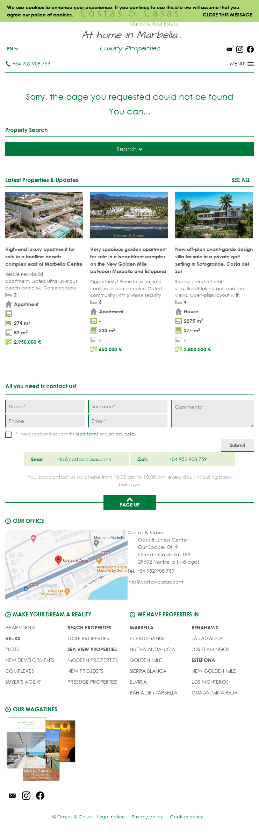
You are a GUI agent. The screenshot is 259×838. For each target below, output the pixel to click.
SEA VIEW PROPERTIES (92, 649)
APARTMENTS (20, 627)
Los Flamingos (211, 649)
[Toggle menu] (233, 64)
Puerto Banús (147, 638)
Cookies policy (186, 817)
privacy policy (122, 434)
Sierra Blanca (148, 671)
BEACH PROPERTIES (89, 627)
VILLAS (12, 638)
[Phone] (45, 420)
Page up (130, 502)
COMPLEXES (19, 671)
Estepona (203, 660)
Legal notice (111, 817)
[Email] (127, 420)
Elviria (138, 681)
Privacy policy (147, 817)
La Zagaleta (207, 638)
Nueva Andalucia (152, 649)
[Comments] (212, 413)
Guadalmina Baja (215, 692)
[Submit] (237, 445)
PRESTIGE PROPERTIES (92, 681)
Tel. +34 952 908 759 (151, 570)
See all (240, 179)
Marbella (141, 627)
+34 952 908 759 (27, 63)
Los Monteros (210, 681)
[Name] (45, 406)
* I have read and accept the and (76, 434)
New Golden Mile (214, 671)
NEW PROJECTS (85, 671)
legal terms (87, 434)
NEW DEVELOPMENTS (30, 660)
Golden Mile (146, 660)
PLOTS (12, 649)
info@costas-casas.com (155, 581)
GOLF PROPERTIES (88, 638)
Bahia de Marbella (154, 692)
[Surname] (127, 406)
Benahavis (205, 627)
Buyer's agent (23, 681)
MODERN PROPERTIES (92, 660)
